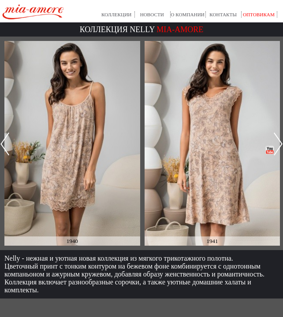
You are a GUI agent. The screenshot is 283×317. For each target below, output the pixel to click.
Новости (152, 14)
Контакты (223, 14)
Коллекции (116, 14)
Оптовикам (259, 14)
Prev (4, 144)
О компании (188, 14)
